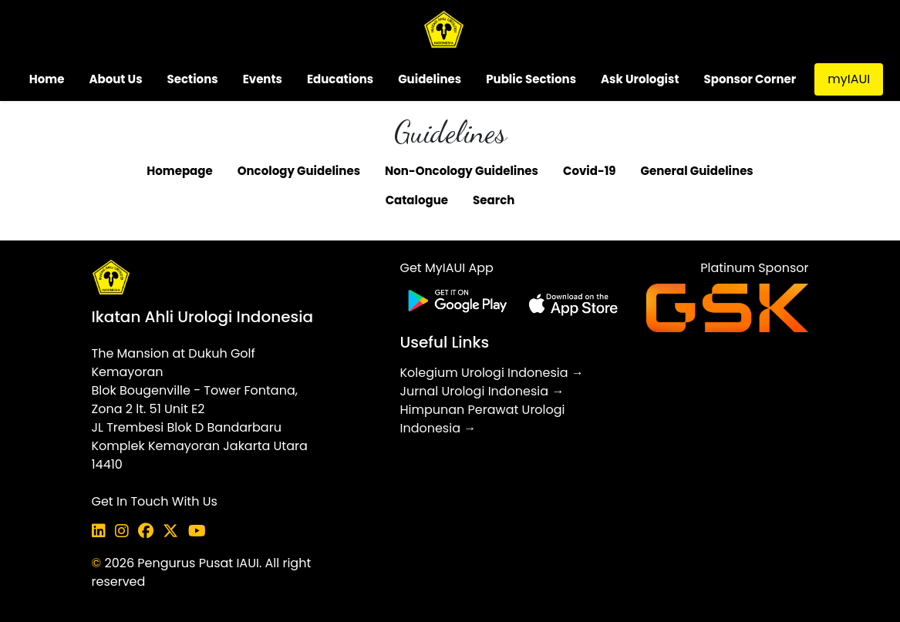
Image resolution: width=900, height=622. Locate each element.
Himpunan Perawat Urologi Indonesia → (482, 419)
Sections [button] (192, 79)
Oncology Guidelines (299, 171)
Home (47, 79)
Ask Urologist (640, 79)
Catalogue (417, 200)
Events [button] (262, 79)
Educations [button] (340, 79)
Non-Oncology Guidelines (461, 171)
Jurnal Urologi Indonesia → (481, 391)
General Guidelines (697, 171)
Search (493, 200)
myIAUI (849, 79)
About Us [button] (115, 79)
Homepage (179, 171)
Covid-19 (589, 171)
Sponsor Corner (750, 79)
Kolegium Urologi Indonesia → (491, 373)
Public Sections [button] (531, 79)
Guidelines (429, 79)
